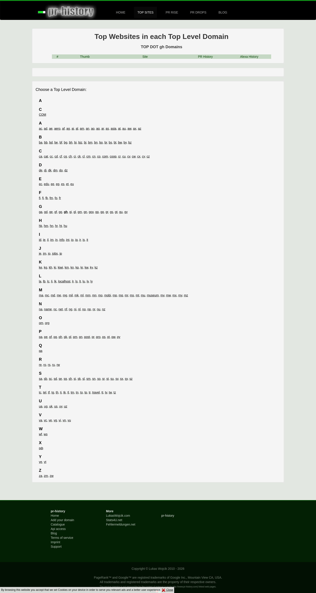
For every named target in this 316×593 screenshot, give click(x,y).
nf (66, 309)
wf (40, 434)
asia (113, 128)
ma (41, 295)
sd (55, 378)
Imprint (55, 542)
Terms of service (62, 537)
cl (83, 156)
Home (55, 515)
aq (98, 128)
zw (51, 476)
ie (44, 240)
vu (69, 420)
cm (88, 156)
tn (77, 392)
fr (60, 198)
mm (87, 295)
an (87, 128)
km (67, 267)
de (40, 170)
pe (46, 337)
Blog (54, 533)
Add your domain (62, 520)
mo (100, 295)
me (59, 295)
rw (58, 365)
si (75, 378)
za (40, 476)
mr (126, 295)
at (119, 128)
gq (102, 212)
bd (51, 142)
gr (107, 212)
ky (91, 267)
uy (60, 406)
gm (80, 212)
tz (115, 392)
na (40, 309)
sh (70, 378)
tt (102, 392)
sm (88, 378)
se (60, 378)
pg (55, 337)
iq (76, 240)
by (125, 142)
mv (162, 295)
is (84, 240)
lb (44, 281)
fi (39, 198)
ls (76, 281)
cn (93, 156)
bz (130, 142)
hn (51, 226)
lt (80, 281)
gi (70, 212)
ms (132, 295)
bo (101, 142)
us (55, 406)
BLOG (223, 12)
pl (70, 337)
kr (81, 267)
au (124, 128)
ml (82, 295)
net (61, 309)
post (87, 337)
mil (71, 295)
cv (128, 156)
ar (102, 128)
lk (55, 281)
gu (121, 212)
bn (96, 142)
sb (45, 378)
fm (51, 198)
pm (75, 337)
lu (84, 281)
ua (40, 406)
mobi (107, 295)
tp (85, 392)
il (47, 240)
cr (119, 156)
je (40, 253)
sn (93, 378)
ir (80, 240)
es (62, 184)
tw (110, 392)
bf (60, 142)
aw (129, 128)
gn (85, 212)
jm (44, 253)
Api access (58, 529)
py (118, 337)
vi (60, 420)
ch (70, 156)
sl (83, 378)
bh (70, 142)
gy (126, 212)
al (77, 128)
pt (108, 337)
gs (111, 212)
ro (44, 365)
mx (174, 295)
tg (52, 392)
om (41, 323)
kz (96, 267)
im (51, 240)
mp (115, 295)
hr (56, 226)
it (87, 240)
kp (77, 267)
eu (72, 184)
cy (143, 156)
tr (90, 392)
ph (60, 337)
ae (51, 128)
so (99, 378)
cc (51, 156)
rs (49, 365)
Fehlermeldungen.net (120, 524)
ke (40, 267)
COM (42, 114)
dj (45, 170)
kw (86, 267)
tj (61, 392)
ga (40, 212)
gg (60, 212)
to (81, 392)
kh (50, 267)
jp (60, 253)
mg (65, 295)
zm (46, 476)
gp (97, 212)
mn (94, 295)
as (107, 128)
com (105, 156)
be (56, 142)
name (48, 309)
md (53, 295)
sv (116, 378)
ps (104, 337)
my (180, 295)
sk (79, 378)
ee (52, 184)
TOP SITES (145, 12)
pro (98, 337)
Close (167, 589)
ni (75, 309)
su (112, 378)
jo (49, 253)
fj (43, 198)
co (99, 156)
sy (126, 378)
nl (79, 309)
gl (74, 212)
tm (72, 392)
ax (134, 128)
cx (138, 156)
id (40, 240)
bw (120, 142)
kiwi (60, 267)
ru (53, 365)
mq (121, 295)
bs (110, 142)
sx (121, 378)
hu (65, 226)
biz (80, 142)
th (57, 392)
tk (64, 392)
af (63, 128)
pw (113, 337)
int (67, 240)
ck (79, 156)
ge (51, 212)
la (40, 281)
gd (46, 212)
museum (153, 295)
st (107, 378)
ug (46, 406)
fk (47, 198)
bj (85, 142)
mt (137, 295)
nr (94, 309)
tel (44, 392)
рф (41, 448)
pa (40, 337)
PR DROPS (198, 12)
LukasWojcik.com (118, 515)
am (82, 128)
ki (55, 267)
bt (115, 142)
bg (65, 142)
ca (40, 156)
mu (143, 295)
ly (91, 281)
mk (76, 295)
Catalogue (58, 524)
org (47, 323)
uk (51, 406)
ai (73, 128)
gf (55, 212)
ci (75, 156)
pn (80, 337)
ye (40, 462)
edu (46, 184)
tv (106, 392)
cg (65, 156)
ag (68, 128)
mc (47, 295)
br (106, 142)
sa (40, 378)
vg (55, 420)
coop (113, 156)
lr (73, 281)
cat (46, 156)
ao (93, 128)
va (40, 420)
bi (75, 142)
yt (45, 462)
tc (40, 392)
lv (88, 281)
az (139, 128)
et (67, 184)
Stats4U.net (114, 520)
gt (116, 212)
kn (72, 267)
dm (55, 170)
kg (45, 267)
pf (50, 337)
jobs (55, 253)
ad (46, 128)
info (62, 240)
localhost (64, 281)
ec (40, 184)
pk (65, 337)
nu (98, 309)
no (84, 309)
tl (68, 392)
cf (60, 156)
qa (40, 351)
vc (45, 420)
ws (46, 434)
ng (70, 309)
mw (168, 295)
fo (56, 198)
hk (40, 226)
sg (65, 378)
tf (49, 392)
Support (56, 546)
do (61, 170)
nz (103, 309)
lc (48, 281)
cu (124, 156)
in (56, 240)
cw (133, 156)
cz (148, 156)
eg (57, 184)
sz (131, 378)
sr (103, 378)
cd (56, 156)
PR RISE (172, 12)
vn (64, 420)
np (89, 309)
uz (65, 406)
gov (91, 212)
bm (90, 142)
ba (40, 142)
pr (93, 337)
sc (50, 378)
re (40, 365)
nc (55, 309)
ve (50, 420)
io (72, 240)
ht (60, 226)
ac (40, 128)
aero (57, 128)
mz (186, 295)
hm (46, 226)
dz (66, 170)
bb (46, 142)
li (51, 281)
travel (96, 392)
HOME (120, 12)
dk (49, 170)
